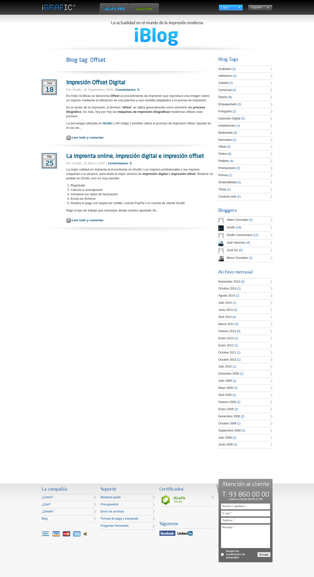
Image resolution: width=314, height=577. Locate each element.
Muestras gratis (111, 497)
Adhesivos (225, 76)
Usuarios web (227, 196)
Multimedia (225, 132)
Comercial (225, 90)
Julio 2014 (225, 302)
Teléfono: (228, 520)
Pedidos (223, 161)
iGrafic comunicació (239, 235)
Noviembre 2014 (229, 281)
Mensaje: (228, 527)
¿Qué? (46, 504)
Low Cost (144, 9)
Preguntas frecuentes (115, 525)
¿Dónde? (48, 511)
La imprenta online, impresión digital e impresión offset (135, 155)
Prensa (223, 175)
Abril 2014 (225, 317)
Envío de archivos (112, 511)
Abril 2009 (225, 395)
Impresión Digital (229, 118)
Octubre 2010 (227, 359)
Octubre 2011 (227, 352)
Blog (45, 518)
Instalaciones (227, 125)
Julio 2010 (225, 366)
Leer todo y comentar (88, 137)
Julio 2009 (225, 380)
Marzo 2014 (226, 324)
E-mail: (227, 513)
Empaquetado (227, 104)
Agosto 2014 (226, 295)
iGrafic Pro (114, 9)
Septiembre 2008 (229, 430)
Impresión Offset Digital (95, 82)
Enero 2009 (226, 409)
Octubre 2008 (227, 423)
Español (256, 7)
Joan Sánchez (236, 242)
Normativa (225, 140)
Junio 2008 (225, 444)
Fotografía (225, 111)
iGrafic (108, 123)
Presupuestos (109, 504)
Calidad (223, 83)
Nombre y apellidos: (234, 506)
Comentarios (125, 90)
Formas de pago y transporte (119, 518)
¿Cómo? (47, 497)
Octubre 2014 (227, 288)
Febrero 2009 (227, 402)
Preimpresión (227, 168)
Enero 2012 (226, 345)
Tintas (222, 189)
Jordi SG (232, 250)
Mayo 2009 (225, 388)
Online (222, 154)
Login (224, 7)
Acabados (224, 69)
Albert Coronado (237, 220)
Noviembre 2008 (229, 416)
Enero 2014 (226, 338)
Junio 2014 (225, 310)
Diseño (222, 97)
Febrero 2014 (227, 331)
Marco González (237, 258)
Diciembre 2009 (228, 373)
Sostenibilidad (227, 182)
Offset (222, 146)
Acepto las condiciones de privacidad (235, 554)
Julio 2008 (225, 437)
